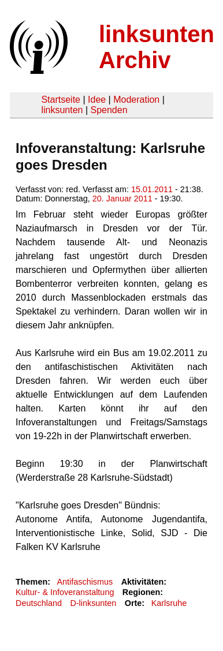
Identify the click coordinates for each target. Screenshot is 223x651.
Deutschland (39, 603)
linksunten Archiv (156, 47)
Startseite (60, 99)
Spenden (108, 110)
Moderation (136, 99)
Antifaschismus (85, 581)
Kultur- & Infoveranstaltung (65, 592)
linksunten (62, 110)
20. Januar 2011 (122, 198)
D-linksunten (93, 603)
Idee (97, 99)
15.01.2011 (152, 189)
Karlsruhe (169, 603)
